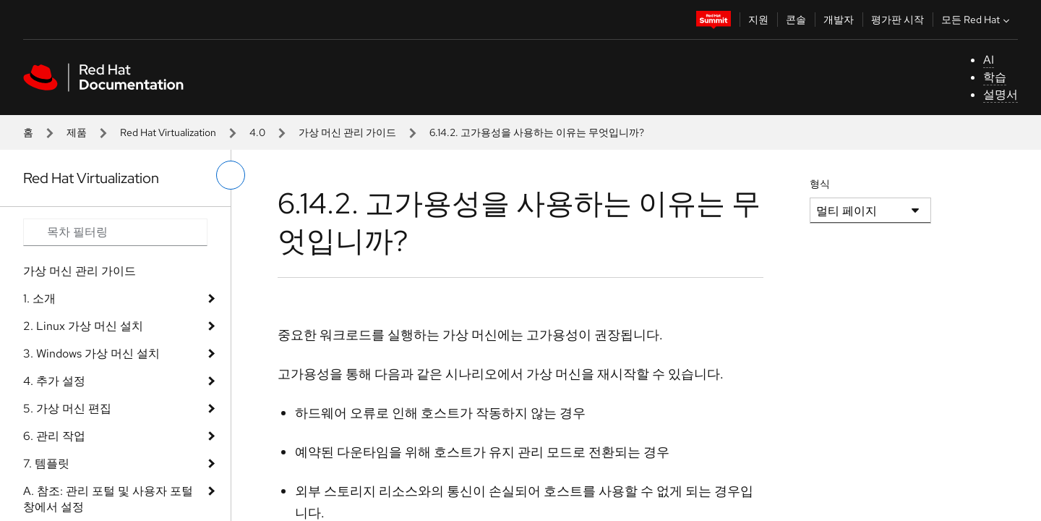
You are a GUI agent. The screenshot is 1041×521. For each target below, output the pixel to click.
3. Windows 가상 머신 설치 (91, 353)
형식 (820, 183)
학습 (994, 77)
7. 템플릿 (46, 463)
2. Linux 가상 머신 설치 (83, 326)
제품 (77, 132)
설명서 (1000, 94)
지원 (758, 19)
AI (988, 59)
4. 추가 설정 (54, 381)
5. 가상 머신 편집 (67, 408)
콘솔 (796, 19)
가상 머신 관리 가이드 (347, 132)
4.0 (257, 132)
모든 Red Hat (977, 19)
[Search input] (115, 232)
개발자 (838, 19)
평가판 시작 (897, 19)
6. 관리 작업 (54, 436)
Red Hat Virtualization (168, 132)
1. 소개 (39, 298)
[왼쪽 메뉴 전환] (230, 175)
